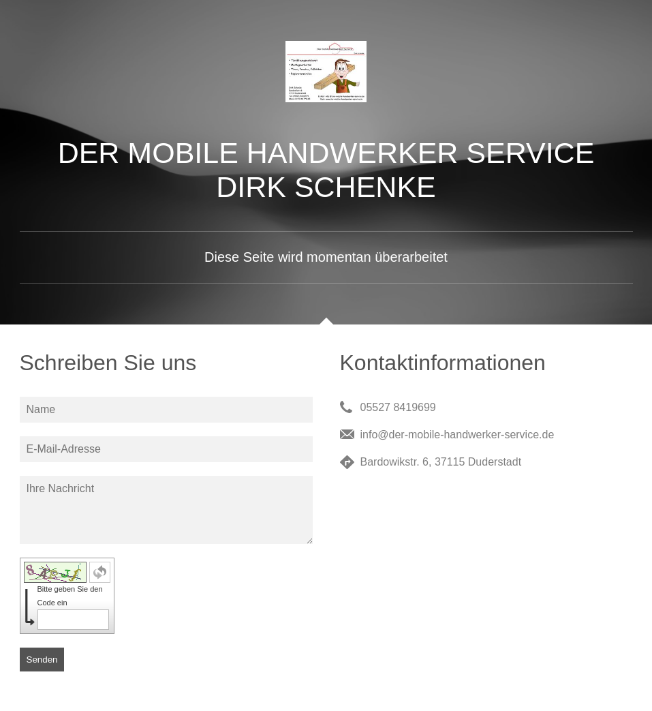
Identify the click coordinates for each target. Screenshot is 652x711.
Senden (42, 659)
